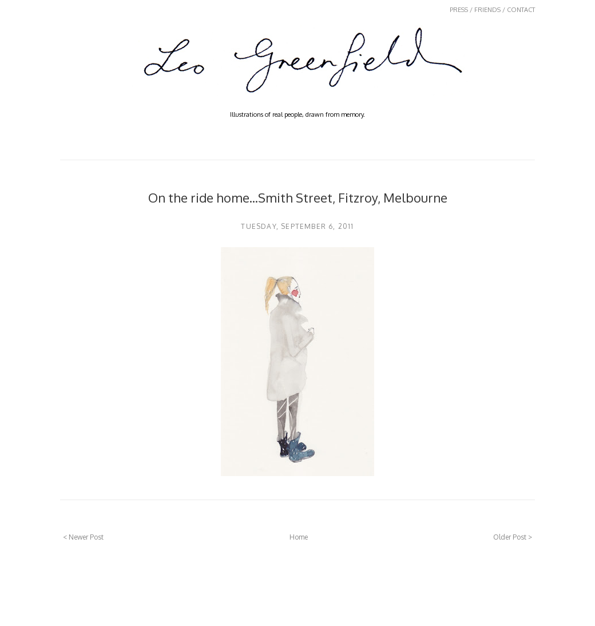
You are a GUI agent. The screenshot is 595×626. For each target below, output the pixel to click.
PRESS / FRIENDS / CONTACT (492, 10)
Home (298, 537)
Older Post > (512, 537)
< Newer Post (83, 537)
